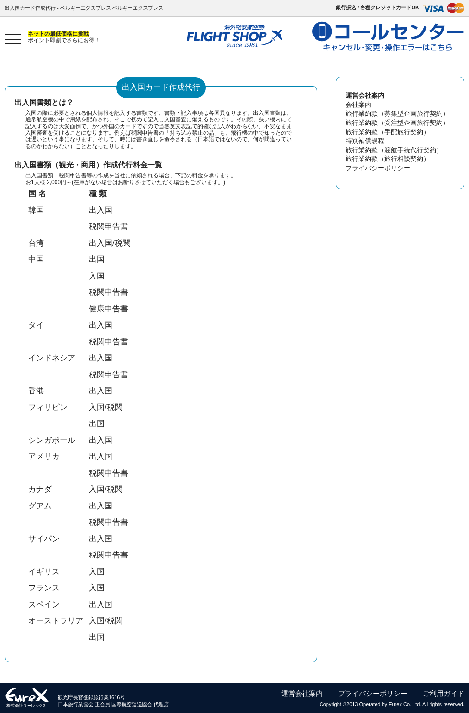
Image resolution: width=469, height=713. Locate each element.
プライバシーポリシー (378, 168)
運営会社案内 (302, 693)
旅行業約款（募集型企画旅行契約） (397, 113)
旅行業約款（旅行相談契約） (388, 158)
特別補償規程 (365, 140)
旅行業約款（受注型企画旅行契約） (397, 122)
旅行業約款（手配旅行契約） (388, 132)
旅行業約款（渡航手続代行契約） (394, 150)
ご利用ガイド (443, 693)
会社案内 (358, 104)
